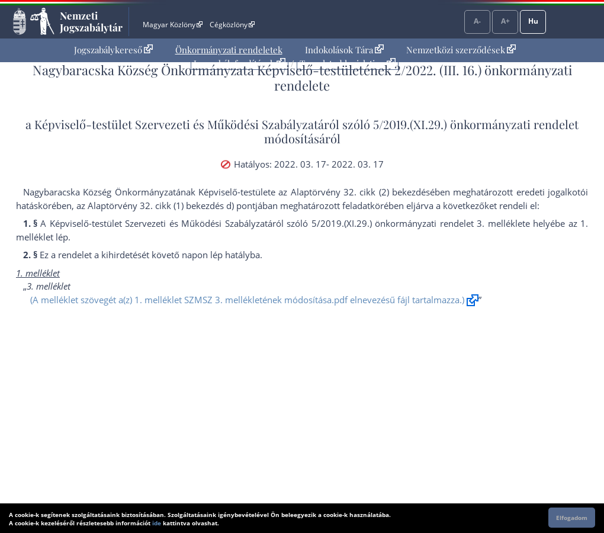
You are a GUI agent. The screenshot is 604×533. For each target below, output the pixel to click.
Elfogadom (571, 517)
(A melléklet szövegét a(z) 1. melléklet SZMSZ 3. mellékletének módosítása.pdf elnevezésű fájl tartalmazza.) (247, 300)
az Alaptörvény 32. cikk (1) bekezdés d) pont (165, 205)
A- (477, 21)
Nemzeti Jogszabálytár (91, 21)
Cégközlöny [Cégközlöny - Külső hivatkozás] (232, 25)
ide (156, 523)
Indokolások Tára (344, 50)
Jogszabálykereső (113, 50)
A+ (505, 21)
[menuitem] (113, 50)
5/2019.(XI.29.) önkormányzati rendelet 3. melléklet (418, 223)
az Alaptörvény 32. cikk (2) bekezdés (354, 192)
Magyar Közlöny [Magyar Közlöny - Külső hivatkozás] (173, 25)
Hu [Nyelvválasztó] (533, 21)
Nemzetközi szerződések (461, 50)
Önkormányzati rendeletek (228, 50)
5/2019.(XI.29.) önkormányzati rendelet (476, 124)
